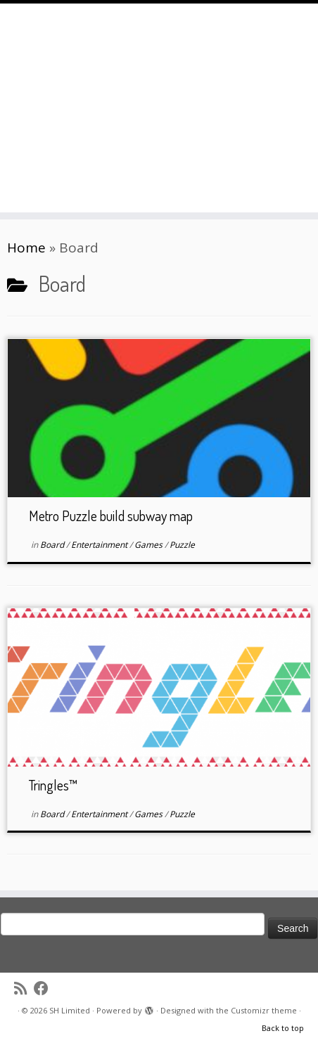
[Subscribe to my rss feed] (24, 989)
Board (53, 545)
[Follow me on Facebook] (45, 989)
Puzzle (182, 545)
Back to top (283, 1028)
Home (26, 247)
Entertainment (100, 545)
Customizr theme (264, 1010)
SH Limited (69, 1010)
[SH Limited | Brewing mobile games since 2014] (159, 87)
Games (149, 545)
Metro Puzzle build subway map (111, 515)
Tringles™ (53, 785)
